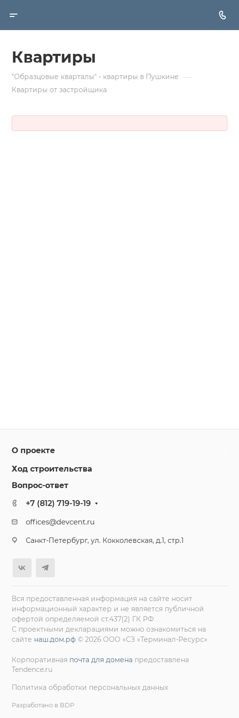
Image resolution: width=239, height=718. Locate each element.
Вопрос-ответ (40, 485)
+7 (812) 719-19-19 (58, 503)
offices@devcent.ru (60, 522)
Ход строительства (52, 468)
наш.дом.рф (55, 639)
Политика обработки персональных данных (90, 687)
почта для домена (101, 660)
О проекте (33, 450)
